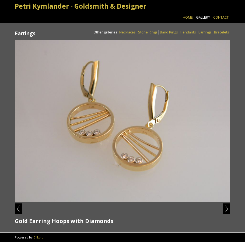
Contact (221, 17)
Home (188, 17)
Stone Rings (148, 32)
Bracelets (221, 32)
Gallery (203, 17)
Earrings (205, 32)
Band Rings (169, 32)
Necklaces (127, 32)
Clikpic (38, 237)
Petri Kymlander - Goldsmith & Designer (80, 6)
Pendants (188, 32)
